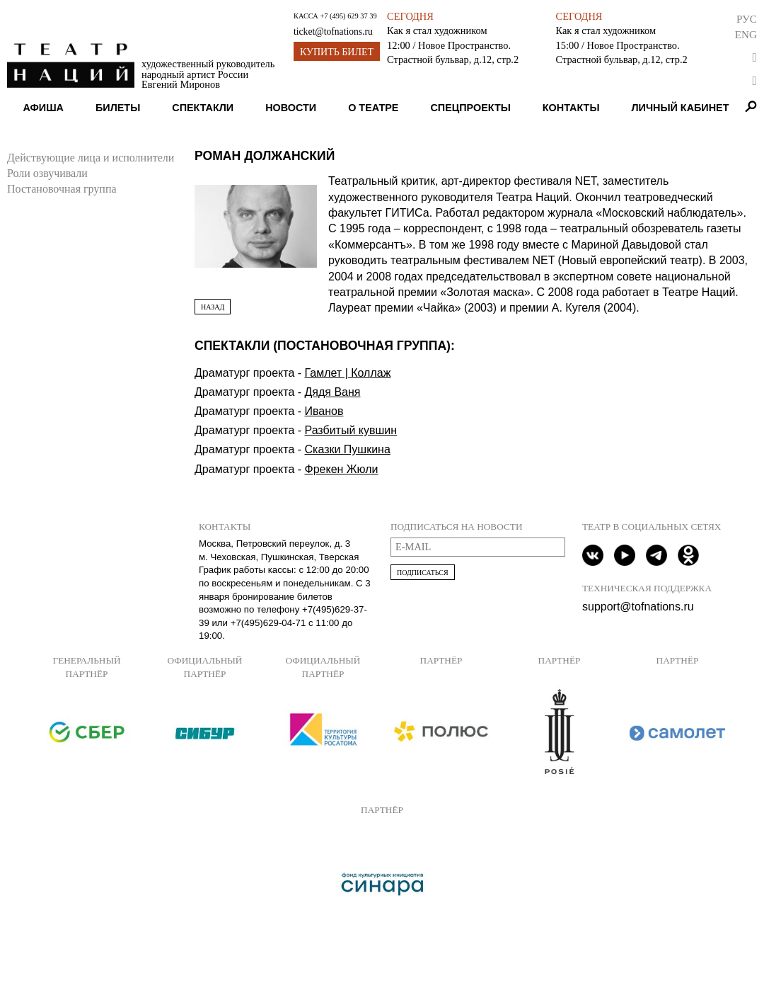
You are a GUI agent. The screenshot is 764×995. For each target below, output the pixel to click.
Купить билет (337, 52)
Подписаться (422, 572)
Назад (212, 307)
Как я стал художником (437, 30)
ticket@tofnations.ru (333, 31)
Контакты (571, 107)
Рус (746, 19)
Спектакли (202, 107)
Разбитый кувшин (351, 430)
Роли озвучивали (47, 173)
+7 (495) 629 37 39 (348, 16)
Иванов (324, 411)
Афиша (43, 107)
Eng (746, 34)
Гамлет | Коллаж (348, 373)
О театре (373, 107)
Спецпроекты (470, 107)
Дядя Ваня (333, 392)
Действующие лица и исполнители (90, 158)
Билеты (118, 107)
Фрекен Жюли (341, 469)
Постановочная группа (62, 189)
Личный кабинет (680, 107)
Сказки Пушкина (347, 449)
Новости (290, 107)
